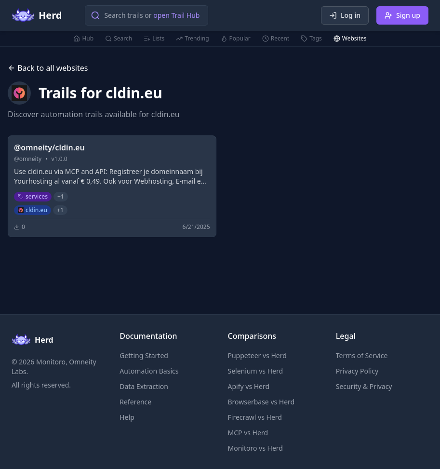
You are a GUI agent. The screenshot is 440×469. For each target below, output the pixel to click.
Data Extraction (144, 386)
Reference (135, 401)
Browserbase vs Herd (261, 401)
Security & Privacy (364, 386)
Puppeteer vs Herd (257, 355)
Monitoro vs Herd (255, 448)
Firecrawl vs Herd (255, 417)
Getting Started (144, 355)
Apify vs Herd (249, 386)
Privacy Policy (357, 370)
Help (127, 417)
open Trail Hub (176, 15)
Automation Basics (149, 370)
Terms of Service (362, 355)
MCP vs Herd (248, 432)
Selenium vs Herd (255, 370)
